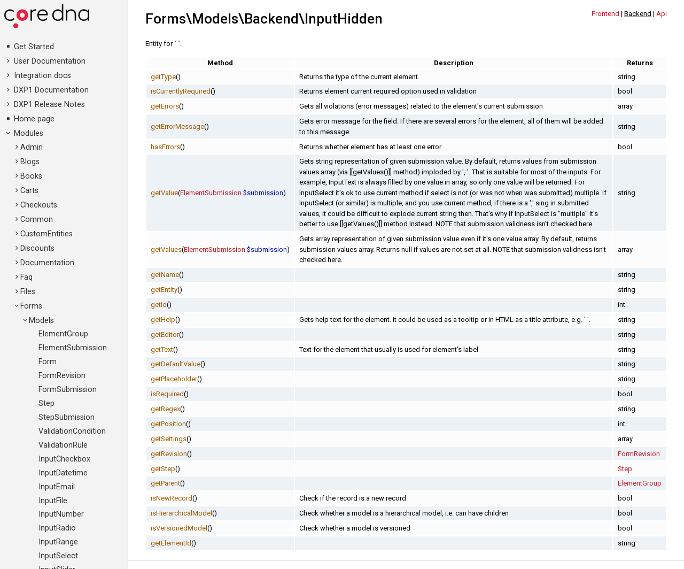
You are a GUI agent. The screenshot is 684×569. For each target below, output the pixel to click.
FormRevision (62, 375)
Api (661, 14)
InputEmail (56, 486)
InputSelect (58, 555)
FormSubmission (67, 389)
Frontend (605, 14)
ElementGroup (63, 334)
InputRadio (57, 528)
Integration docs (42, 75)
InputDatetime (63, 473)
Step (46, 403)
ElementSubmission (72, 347)
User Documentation (50, 61)
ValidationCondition (72, 431)
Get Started (34, 46)
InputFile (52, 500)
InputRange (58, 542)
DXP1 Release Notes (49, 104)
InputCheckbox (64, 459)
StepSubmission (66, 417)
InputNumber (61, 514)
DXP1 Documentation (51, 90)
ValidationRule (63, 445)
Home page (34, 119)
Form (47, 361)
